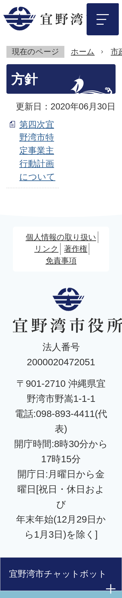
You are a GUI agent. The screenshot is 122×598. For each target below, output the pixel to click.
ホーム (83, 51)
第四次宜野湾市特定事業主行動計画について (37, 150)
